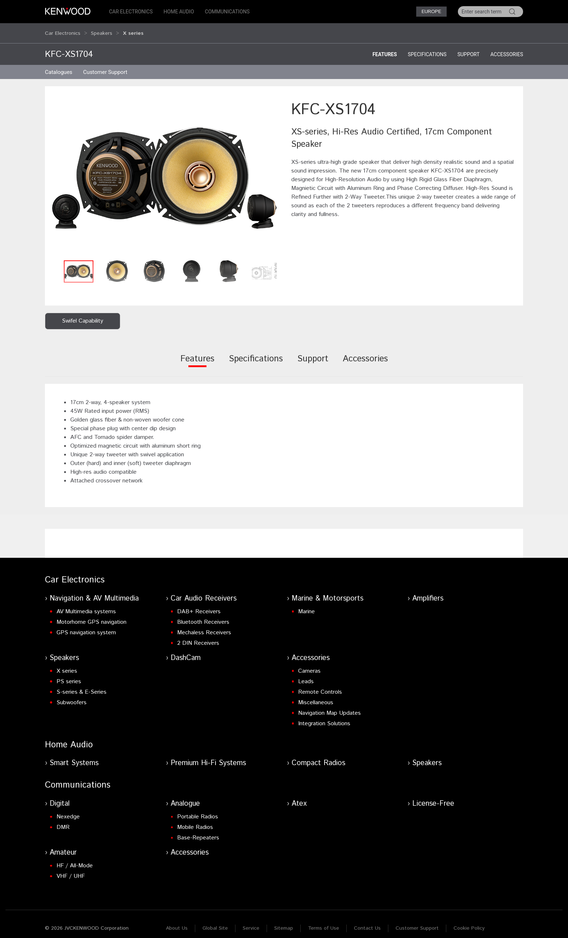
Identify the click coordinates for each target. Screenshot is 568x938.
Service (251, 921)
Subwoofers (72, 696)
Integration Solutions (324, 717)
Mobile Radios (195, 820)
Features (384, 47)
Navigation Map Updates (329, 706)
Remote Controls (320, 685)
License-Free (433, 797)
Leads (306, 675)
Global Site (215, 921)
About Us (177, 921)
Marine (306, 605)
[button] (164, 171)
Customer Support (417, 921)
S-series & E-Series (81, 685)
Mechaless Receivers (204, 626)
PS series (69, 675)
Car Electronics (131, 11)
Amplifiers (427, 591)
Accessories (506, 47)
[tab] (197, 356)
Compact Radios (318, 756)
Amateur (63, 846)
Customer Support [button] (105, 65)
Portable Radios (197, 810)
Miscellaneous (315, 696)
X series (67, 664)
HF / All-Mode (75, 859)
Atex (299, 797)
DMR (63, 820)
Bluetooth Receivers (203, 615)
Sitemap (283, 921)
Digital (60, 797)
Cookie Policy (469, 921)
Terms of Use (323, 921)
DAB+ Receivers (199, 605)
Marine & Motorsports (327, 591)
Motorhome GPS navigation (91, 615)
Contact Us (367, 921)
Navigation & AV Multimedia (94, 591)
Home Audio (179, 11)
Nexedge (68, 810)
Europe (431, 11)
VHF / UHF (71, 869)
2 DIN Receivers (198, 636)
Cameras (309, 664)
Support (469, 47)
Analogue (185, 797)
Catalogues (58, 65)
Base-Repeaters (198, 831)
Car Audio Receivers (204, 591)
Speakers (101, 29)
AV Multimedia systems (86, 605)
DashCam (186, 651)
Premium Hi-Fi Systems (208, 756)
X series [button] (133, 29)
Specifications (427, 47)
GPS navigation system (86, 626)
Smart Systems (74, 756)
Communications (227, 11)
